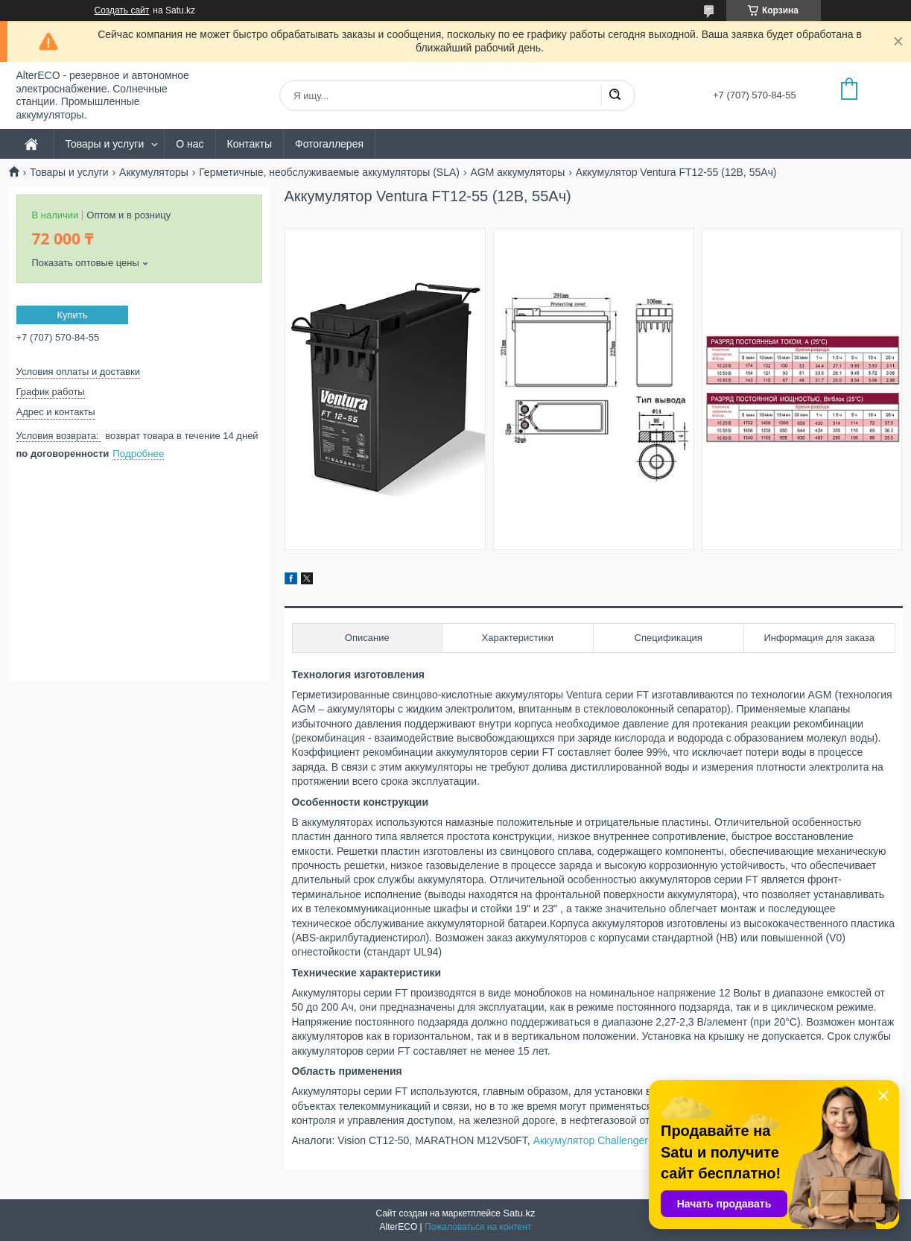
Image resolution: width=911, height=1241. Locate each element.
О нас (189, 144)
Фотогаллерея (329, 144)
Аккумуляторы (153, 172)
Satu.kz (519, 1213)
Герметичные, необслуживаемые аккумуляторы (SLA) (329, 172)
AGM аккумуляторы (517, 172)
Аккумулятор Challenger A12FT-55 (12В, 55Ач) (644, 1140)
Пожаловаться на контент (478, 1227)
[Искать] (614, 95)
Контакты (249, 144)
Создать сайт (122, 10)
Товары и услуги (105, 144)
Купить (72, 314)
